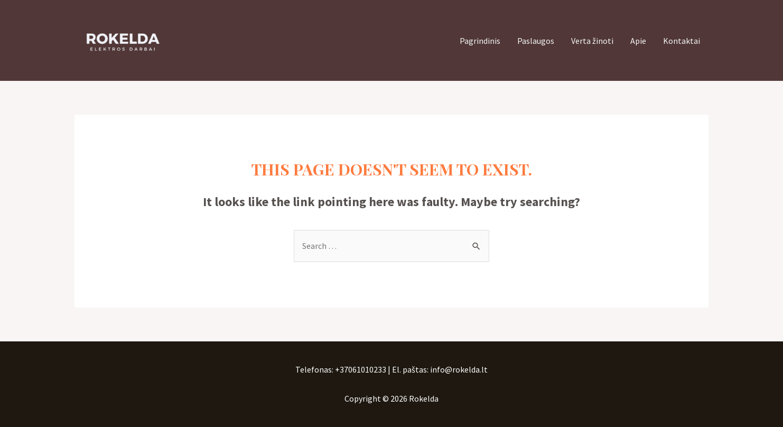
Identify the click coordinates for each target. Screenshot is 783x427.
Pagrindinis (480, 40)
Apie (638, 40)
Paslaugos (535, 40)
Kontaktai (681, 40)
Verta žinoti (592, 40)
